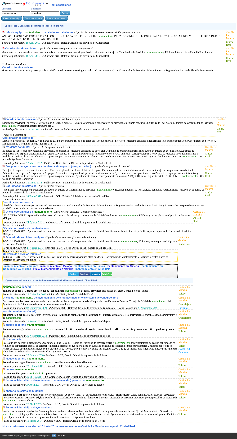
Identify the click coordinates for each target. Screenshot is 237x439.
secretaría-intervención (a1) (19, 311)
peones (20, 369)
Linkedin (96, 274)
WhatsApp (107, 274)
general (17, 287)
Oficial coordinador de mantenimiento (26, 228)
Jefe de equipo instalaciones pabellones (39, 32)
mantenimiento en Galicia (89, 266)
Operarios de (14, 339)
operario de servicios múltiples (25, 391)
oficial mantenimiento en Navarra (53, 269)
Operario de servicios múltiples (25, 237)
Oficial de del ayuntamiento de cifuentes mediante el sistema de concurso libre (60, 297)
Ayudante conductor (17, 147)
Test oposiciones (60, 5)
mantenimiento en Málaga (56, 266)
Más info (62, 435)
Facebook (84, 274)
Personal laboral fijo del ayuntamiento (29, 407)
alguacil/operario (25, 324)
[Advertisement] (98, 94)
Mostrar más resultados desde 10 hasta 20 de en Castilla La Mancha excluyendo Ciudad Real (68, 426)
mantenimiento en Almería (123, 266)
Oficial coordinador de (29, 211)
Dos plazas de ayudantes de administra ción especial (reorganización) (48, 166)
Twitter (73, 274)
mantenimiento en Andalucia (92, 269)
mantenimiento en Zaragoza (21, 266)
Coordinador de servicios (20, 48)
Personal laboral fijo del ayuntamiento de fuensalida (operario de (55, 380)
